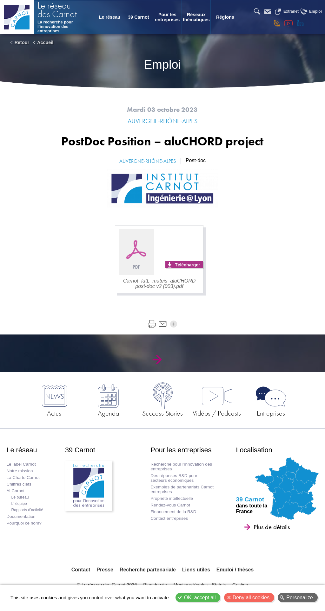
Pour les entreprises (167, 17)
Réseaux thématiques (196, 17)
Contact (80, 569)
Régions (225, 17)
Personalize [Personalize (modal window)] (299, 597)
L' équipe (19, 503)
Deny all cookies (251, 597)
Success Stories (162, 413)
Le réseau (109, 17)
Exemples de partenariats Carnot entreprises (182, 489)
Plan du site (155, 584)
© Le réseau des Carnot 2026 (107, 584)
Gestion (240, 584)
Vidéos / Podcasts (217, 413)
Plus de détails (272, 527)
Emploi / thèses (235, 569)
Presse (104, 569)
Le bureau (20, 497)
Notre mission (19, 470)
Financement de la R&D (173, 511)
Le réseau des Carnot (57, 10)
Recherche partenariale (148, 569)
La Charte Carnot (22, 477)
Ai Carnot (15, 490)
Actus (54, 413)
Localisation (254, 450)
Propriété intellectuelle (171, 498)
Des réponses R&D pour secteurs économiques (173, 478)
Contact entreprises (169, 518)
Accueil (45, 42)
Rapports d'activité (27, 510)
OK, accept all (200, 597)
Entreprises (271, 413)
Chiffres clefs (18, 484)
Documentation (20, 516)
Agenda (108, 413)
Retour (22, 42)
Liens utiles (196, 569)
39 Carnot (138, 17)
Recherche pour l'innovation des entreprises (181, 466)
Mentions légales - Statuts (200, 584)
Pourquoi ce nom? (23, 523)
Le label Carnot (21, 464)
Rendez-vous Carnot (170, 505)
